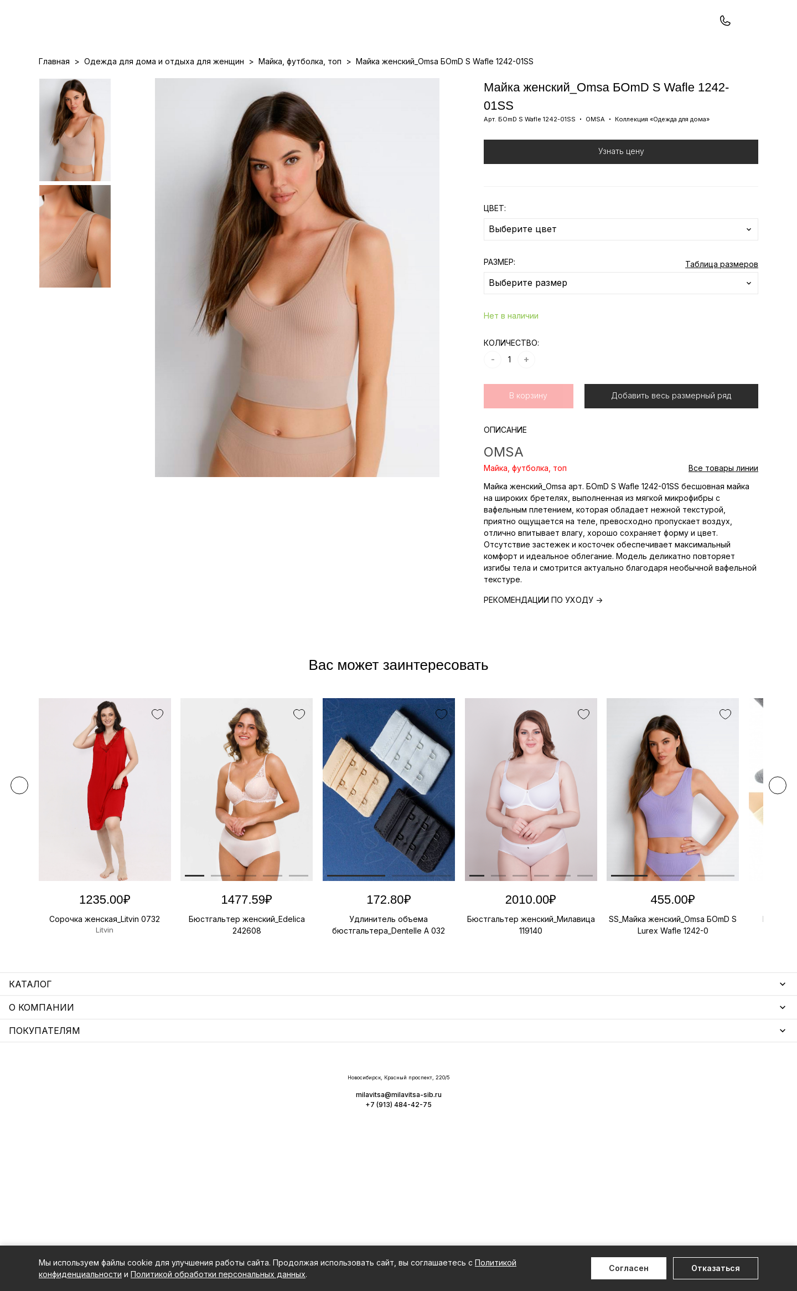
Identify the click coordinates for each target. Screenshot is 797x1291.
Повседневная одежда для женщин (109, 1199)
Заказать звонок (186, 37)
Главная (54, 108)
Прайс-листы (308, 83)
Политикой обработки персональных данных (218, 1274)
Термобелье (63, 1135)
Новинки (356, 83)
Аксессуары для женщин (309, 1103)
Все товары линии (723, 515)
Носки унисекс (289, 1135)
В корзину (528, 442)
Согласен (629, 1268)
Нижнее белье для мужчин (91, 1151)
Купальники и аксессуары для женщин (113, 1119)
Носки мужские (290, 1119)
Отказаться (715, 1268)
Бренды (424, 83)
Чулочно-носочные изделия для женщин (117, 1183)
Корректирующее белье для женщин (333, 1151)
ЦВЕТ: (495, 255)
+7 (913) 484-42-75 (98, 37)
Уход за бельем (292, 1087)
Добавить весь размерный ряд (671, 442)
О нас (456, 83)
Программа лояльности (518, 83)
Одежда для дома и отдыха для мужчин (118, 1167)
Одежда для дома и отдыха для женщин (119, 1103)
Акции (391, 83)
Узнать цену (621, 198)
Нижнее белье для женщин (92, 1087)
